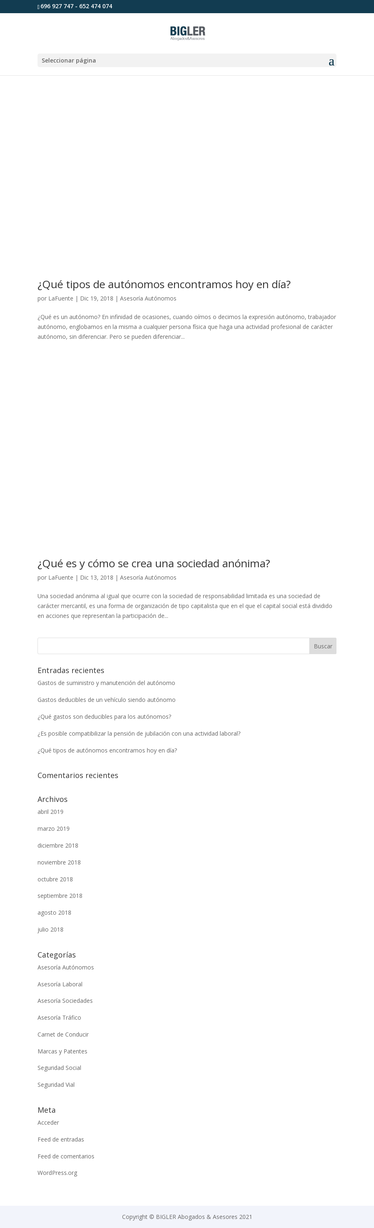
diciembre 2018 (58, 845)
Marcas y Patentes (62, 1051)
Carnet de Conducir (63, 1034)
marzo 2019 (54, 828)
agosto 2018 (54, 912)
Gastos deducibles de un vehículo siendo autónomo (107, 700)
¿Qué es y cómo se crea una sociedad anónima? (154, 563)
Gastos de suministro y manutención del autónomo (106, 683)
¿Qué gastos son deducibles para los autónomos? (104, 716)
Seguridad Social (59, 1068)
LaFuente (60, 298)
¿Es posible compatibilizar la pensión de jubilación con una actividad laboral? (139, 733)
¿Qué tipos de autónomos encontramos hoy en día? (164, 284)
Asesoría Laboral (60, 984)
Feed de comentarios (66, 1156)
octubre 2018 (55, 879)
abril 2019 (51, 812)
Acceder (48, 1122)
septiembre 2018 (60, 895)
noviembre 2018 (59, 862)
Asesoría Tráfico (59, 1017)
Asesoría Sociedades (65, 1000)
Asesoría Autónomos (148, 298)
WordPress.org (57, 1173)
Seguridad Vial (56, 1084)
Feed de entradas (61, 1139)
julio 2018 (51, 929)
